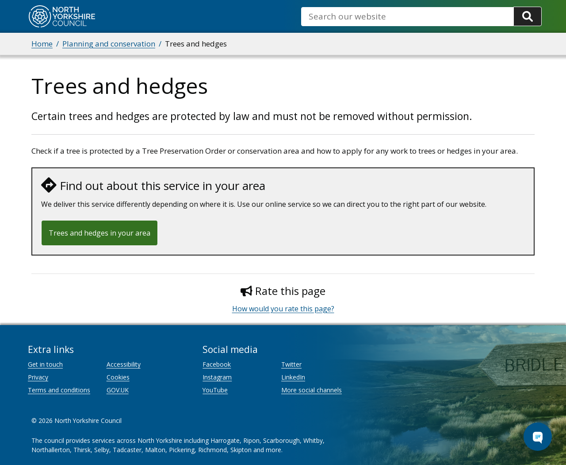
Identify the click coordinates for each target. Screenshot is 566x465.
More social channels (311, 390)
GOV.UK (118, 390)
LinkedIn (293, 377)
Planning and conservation (108, 44)
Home (42, 44)
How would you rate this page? (283, 309)
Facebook (217, 364)
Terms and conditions (59, 390)
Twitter (291, 364)
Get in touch (45, 364)
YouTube (215, 390)
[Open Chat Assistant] (538, 436)
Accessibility (124, 364)
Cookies (118, 377)
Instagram (217, 377)
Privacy (38, 377)
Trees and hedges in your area (99, 233)
